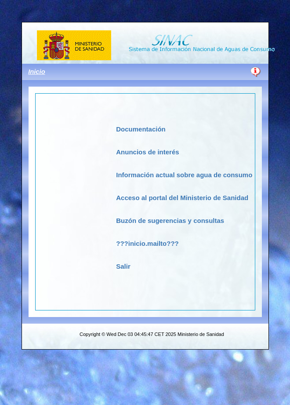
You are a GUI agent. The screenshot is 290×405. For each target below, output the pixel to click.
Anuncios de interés (147, 152)
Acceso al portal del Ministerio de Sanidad (182, 197)
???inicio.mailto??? (147, 243)
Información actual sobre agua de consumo (184, 175)
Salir (123, 266)
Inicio (36, 71)
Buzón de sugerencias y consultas (170, 220)
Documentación (141, 129)
